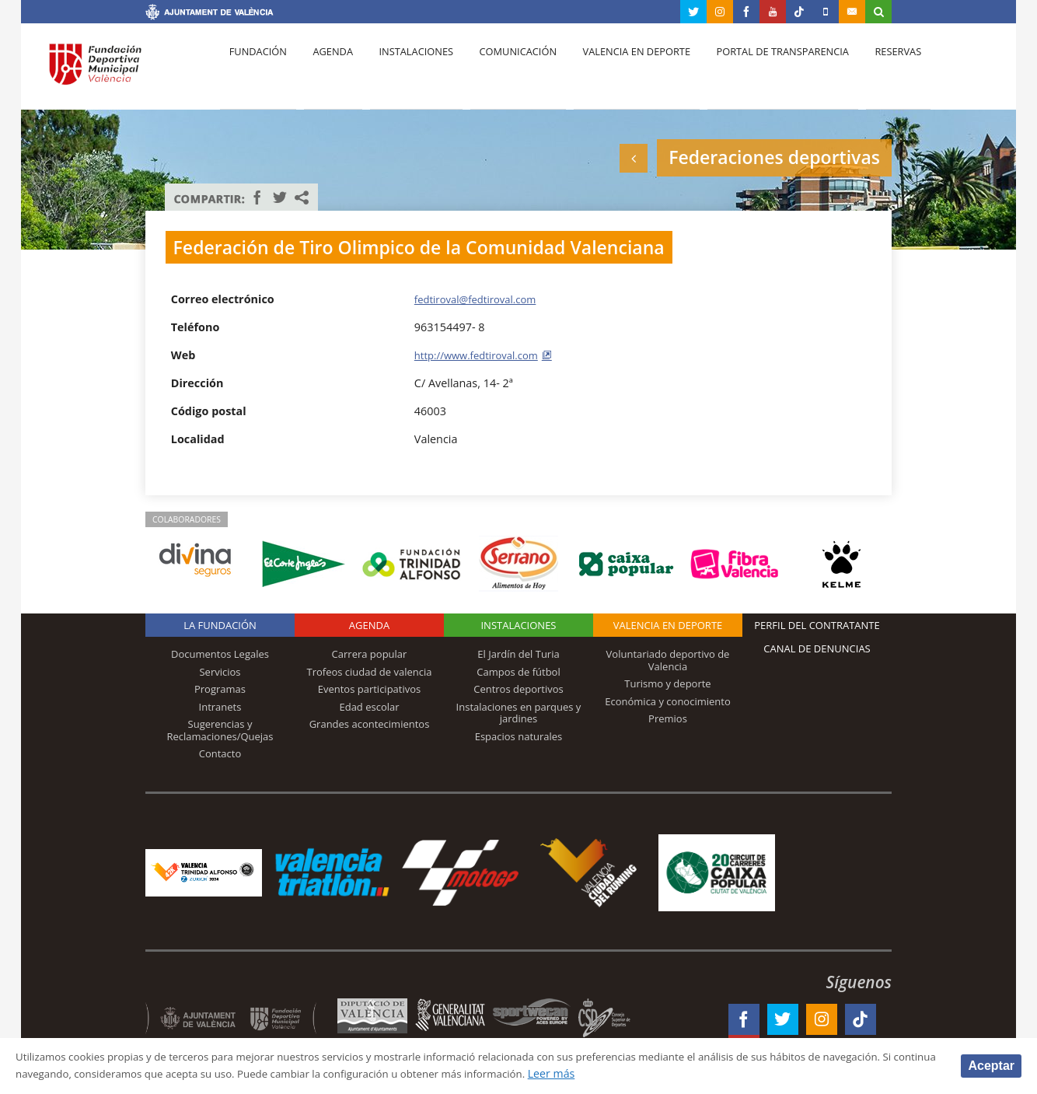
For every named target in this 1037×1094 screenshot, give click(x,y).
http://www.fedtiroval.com (482, 355)
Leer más (720, 1073)
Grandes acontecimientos (369, 724)
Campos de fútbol (518, 672)
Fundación (255, 71)
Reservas (868, 71)
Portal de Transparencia (757, 71)
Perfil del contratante (816, 625)
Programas (220, 689)
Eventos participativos (369, 689)
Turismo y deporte (667, 683)
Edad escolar (369, 707)
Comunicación (501, 71)
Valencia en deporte (615, 71)
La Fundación (220, 625)
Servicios (219, 672)
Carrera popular (369, 654)
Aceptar (991, 1064)
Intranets (220, 707)
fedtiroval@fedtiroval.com (481, 299)
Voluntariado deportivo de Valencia (668, 660)
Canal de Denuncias (817, 648)
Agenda (325, 71)
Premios (667, 718)
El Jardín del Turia (518, 654)
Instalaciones (404, 71)
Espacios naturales (519, 736)
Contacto (220, 753)
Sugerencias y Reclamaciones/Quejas (220, 730)
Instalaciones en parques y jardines (518, 713)
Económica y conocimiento (668, 701)
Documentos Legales (220, 654)
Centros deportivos (518, 689)
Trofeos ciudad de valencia (369, 672)
